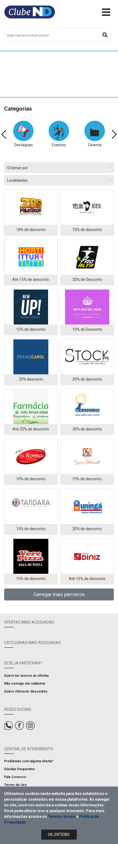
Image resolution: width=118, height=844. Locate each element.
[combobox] (57, 35)
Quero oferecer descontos (26, 691)
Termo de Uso (15, 785)
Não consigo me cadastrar (24, 683)
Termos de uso (61, 816)
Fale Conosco (15, 777)
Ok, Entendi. (59, 834)
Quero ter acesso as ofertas (26, 676)
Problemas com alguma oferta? (28, 761)
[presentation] (3, 134)
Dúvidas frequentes (19, 769)
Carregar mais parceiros (59, 594)
